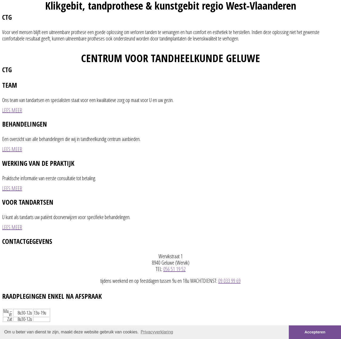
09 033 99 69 (229, 280)
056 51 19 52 (174, 269)
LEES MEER (12, 110)
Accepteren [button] (315, 332)
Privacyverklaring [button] (157, 332)
